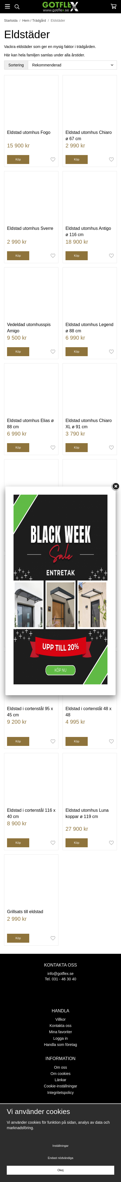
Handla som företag (60, 1044)
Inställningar (60, 1145)
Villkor (60, 1019)
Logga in (60, 1038)
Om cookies (61, 1073)
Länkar (60, 1080)
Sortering (16, 65)
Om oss (60, 1067)
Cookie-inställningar (60, 1086)
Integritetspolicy (60, 1092)
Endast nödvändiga (60, 1158)
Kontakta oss (60, 1025)
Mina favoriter (60, 1032)
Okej (60, 1170)
